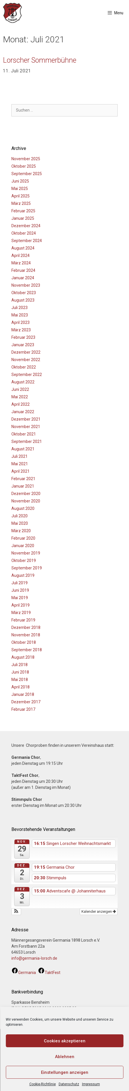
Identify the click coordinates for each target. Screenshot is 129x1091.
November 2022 (25, 359)
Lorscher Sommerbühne (39, 60)
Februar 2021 (23, 478)
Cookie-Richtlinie (42, 1084)
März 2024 (21, 263)
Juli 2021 (19, 456)
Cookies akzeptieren (64, 1041)
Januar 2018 (22, 694)
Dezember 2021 (25, 419)
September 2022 (26, 374)
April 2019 (20, 605)
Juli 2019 (19, 583)
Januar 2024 (22, 278)
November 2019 (25, 553)
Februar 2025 (23, 211)
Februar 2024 (23, 270)
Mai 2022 (19, 397)
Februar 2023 (23, 337)
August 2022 (22, 382)
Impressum (91, 1084)
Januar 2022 (22, 411)
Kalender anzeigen (98, 911)
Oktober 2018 (23, 642)
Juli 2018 (19, 664)
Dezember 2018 (25, 627)
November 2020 (25, 501)
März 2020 (21, 530)
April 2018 (20, 687)
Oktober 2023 (23, 292)
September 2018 (26, 650)
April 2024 (20, 255)
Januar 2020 (22, 545)
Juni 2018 (20, 672)
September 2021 (26, 441)
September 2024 (26, 240)
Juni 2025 (20, 181)
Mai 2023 (19, 315)
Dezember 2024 (25, 225)
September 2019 (26, 568)
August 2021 (22, 449)
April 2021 (20, 471)
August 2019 (22, 575)
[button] (16, 911)
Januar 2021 (22, 486)
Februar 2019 (23, 620)
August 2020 (22, 508)
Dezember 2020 (25, 493)
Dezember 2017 (25, 702)
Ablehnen (64, 1056)
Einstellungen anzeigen (64, 1072)
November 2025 (25, 159)
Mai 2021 (19, 464)
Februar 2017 (23, 709)
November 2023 (25, 285)
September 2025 (26, 173)
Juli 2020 (19, 516)
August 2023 (22, 300)
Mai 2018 (19, 679)
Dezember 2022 (25, 352)
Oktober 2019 (23, 560)
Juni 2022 (20, 389)
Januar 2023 (22, 344)
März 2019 (21, 612)
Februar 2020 (23, 538)
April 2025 (20, 196)
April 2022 (20, 404)
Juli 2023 (19, 307)
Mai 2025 (19, 188)
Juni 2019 (20, 590)
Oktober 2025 (23, 166)
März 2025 (21, 203)
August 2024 (22, 248)
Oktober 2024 (23, 233)
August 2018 (22, 657)
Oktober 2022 (23, 367)
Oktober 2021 (23, 434)
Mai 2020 (19, 523)
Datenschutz (69, 1084)
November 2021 (25, 426)
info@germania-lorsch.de (34, 958)
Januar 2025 (22, 218)
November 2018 (25, 635)
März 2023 (21, 330)
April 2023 (20, 322)
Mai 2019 (19, 597)
